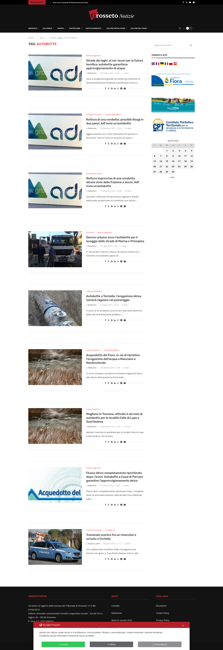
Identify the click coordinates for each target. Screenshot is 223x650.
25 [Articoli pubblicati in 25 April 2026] (185, 166)
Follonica (47, 28)
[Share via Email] (125, 88)
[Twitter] (186, 2)
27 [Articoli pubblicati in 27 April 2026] (154, 171)
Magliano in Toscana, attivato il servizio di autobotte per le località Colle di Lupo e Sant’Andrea (114, 417)
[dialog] (111, 636)
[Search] (180, 28)
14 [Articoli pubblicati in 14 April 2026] (161, 161)
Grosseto (32, 28)
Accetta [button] (63, 644)
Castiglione (74, 28)
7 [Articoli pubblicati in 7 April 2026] (160, 155)
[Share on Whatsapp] (118, 88)
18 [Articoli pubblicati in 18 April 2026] (185, 161)
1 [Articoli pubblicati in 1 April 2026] (167, 150)
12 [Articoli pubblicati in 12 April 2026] (191, 155)
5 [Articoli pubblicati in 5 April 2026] (191, 150)
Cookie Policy (162, 613)
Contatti (115, 605)
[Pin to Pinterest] (112, 88)
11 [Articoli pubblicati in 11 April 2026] (185, 155)
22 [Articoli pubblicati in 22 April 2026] (167, 166)
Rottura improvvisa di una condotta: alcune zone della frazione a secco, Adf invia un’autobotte (112, 182)
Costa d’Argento (93, 28)
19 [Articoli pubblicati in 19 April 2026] (191, 161)
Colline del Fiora (139, 28)
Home (31, 37)
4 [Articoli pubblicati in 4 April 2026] (185, 150)
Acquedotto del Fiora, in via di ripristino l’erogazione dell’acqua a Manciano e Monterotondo (113, 359)
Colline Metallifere (115, 28)
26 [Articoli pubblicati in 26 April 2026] (191, 166)
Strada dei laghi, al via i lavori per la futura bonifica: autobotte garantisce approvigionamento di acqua (114, 64)
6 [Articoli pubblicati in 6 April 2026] (154, 155)
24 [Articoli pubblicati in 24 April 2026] (179, 166)
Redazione (92, 73)
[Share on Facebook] (105, 88)
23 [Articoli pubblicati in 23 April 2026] (173, 166)
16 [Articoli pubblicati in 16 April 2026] (173, 161)
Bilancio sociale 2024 (122, 620)
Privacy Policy (162, 620)
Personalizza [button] (160, 644)
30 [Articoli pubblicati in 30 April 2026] (173, 171)
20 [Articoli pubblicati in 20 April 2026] (154, 166)
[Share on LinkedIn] (115, 88)
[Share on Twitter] (109, 88)
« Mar (172, 177)
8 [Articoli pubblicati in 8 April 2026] (167, 155)
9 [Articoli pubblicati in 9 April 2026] (173, 155)
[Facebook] (183, 2)
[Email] (194, 2)
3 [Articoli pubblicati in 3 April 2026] (179, 150)
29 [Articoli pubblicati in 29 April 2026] (167, 171)
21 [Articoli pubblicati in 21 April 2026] (161, 166)
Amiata (60, 28)
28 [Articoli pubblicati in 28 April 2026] (161, 171)
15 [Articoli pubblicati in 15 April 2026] (167, 161)
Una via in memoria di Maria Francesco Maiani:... (72, 3)
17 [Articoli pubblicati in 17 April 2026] (179, 161)
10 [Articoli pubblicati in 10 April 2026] (179, 155)
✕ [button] (183, 625)
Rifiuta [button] (111, 644)
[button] (48, 2)
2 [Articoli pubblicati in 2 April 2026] (173, 150)
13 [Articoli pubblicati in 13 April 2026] (154, 161)
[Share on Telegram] (121, 88)
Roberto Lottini (94, 543)
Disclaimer (161, 605)
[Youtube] (190, 2)
